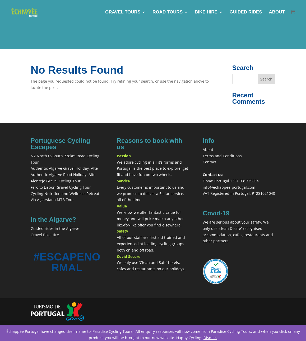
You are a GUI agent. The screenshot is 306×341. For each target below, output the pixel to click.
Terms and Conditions (222, 155)
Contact (209, 161)
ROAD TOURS (167, 12)
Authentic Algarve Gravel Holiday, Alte (64, 168)
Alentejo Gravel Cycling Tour (56, 180)
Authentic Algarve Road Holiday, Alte (63, 174)
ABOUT (277, 12)
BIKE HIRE (206, 12)
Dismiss (210, 337)
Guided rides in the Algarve (55, 228)
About (208, 149)
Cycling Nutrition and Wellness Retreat (65, 193)
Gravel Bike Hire (45, 234)
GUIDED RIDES (246, 12)
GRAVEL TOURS (122, 12)
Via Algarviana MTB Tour (52, 199)
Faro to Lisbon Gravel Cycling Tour (61, 187)
